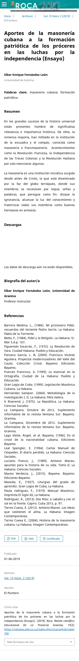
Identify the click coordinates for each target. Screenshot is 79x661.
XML (31, 538)
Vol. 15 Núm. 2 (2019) (57, 16)
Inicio (7, 16)
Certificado (53, 538)
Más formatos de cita (20, 642)
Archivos (27, 16)
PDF (13, 538)
